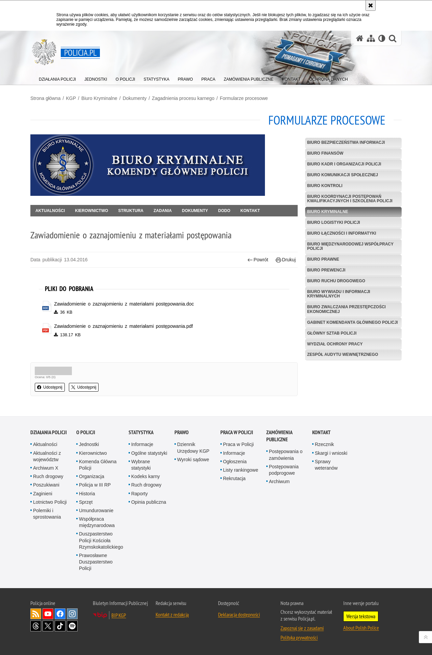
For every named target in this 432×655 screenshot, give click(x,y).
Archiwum (279, 481)
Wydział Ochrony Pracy (334, 344)
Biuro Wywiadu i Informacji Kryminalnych (338, 293)
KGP (71, 98)
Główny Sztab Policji (331, 333)
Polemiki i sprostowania (47, 514)
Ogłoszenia (235, 461)
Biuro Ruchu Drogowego (336, 281)
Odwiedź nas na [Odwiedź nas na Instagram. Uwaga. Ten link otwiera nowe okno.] (72, 613)
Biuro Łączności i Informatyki (341, 233)
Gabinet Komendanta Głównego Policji (352, 322)
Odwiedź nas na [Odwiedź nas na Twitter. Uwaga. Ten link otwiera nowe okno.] (48, 626)
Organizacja (91, 476)
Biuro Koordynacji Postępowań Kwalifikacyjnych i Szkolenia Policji (350, 198)
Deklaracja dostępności (239, 614)
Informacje (142, 444)
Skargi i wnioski (331, 453)
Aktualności (50, 210)
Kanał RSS (35, 613)
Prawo (181, 432)
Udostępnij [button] (49, 387)
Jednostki (89, 444)
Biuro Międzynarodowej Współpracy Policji (350, 246)
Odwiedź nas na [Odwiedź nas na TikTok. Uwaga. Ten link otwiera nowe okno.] (60, 626)
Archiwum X (45, 468)
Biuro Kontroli (325, 185)
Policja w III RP (95, 485)
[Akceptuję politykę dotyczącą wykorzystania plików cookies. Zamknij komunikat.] (371, 5)
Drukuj (286, 260)
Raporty (139, 493)
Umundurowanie (96, 510)
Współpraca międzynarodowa (97, 522)
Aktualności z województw (47, 456)
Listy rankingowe (240, 470)
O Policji (85, 432)
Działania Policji (48, 432)
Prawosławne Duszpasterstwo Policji (96, 562)
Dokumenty (134, 98)
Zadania (163, 210)
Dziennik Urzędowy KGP (193, 447)
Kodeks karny (145, 476)
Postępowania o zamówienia (286, 455)
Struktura (130, 210)
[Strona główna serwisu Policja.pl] (359, 38)
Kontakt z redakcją (172, 614)
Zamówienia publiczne (279, 436)
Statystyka (141, 432)
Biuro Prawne (323, 259)
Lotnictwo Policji (50, 502)
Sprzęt (85, 502)
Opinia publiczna (148, 502)
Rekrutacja (234, 478)
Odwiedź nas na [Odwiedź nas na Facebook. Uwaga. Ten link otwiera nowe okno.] (60, 613)
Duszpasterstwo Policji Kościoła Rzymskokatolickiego (101, 540)
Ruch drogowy (48, 476)
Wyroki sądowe (193, 459)
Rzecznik (324, 444)
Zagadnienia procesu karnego (183, 98)
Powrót (257, 260)
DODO (224, 210)
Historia (87, 493)
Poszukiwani (46, 485)
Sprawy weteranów (326, 465)
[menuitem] (57, 78)
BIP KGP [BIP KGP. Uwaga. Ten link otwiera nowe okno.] (118, 615)
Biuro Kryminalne (99, 98)
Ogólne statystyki (149, 453)
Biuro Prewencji (326, 270)
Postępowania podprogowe (284, 470)
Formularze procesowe (244, 98)
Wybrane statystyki (141, 465)
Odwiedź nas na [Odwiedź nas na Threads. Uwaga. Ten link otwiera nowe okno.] (35, 626)
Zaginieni (42, 493)
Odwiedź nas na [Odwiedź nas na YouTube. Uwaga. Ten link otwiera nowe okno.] (48, 613)
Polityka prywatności (299, 637)
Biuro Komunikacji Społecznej (342, 175)
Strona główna (45, 98)
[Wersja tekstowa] (381, 38)
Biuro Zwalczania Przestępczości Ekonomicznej (346, 309)
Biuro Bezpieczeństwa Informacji (346, 142)
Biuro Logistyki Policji (333, 222)
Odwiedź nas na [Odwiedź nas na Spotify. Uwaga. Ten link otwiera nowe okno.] (72, 626)
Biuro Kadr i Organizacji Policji (344, 164)
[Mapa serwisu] (371, 38)
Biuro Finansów (325, 153)
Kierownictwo (91, 210)
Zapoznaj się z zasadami (302, 628)
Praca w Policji (236, 432)
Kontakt (250, 210)
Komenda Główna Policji (97, 465)
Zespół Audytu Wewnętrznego (342, 354)
